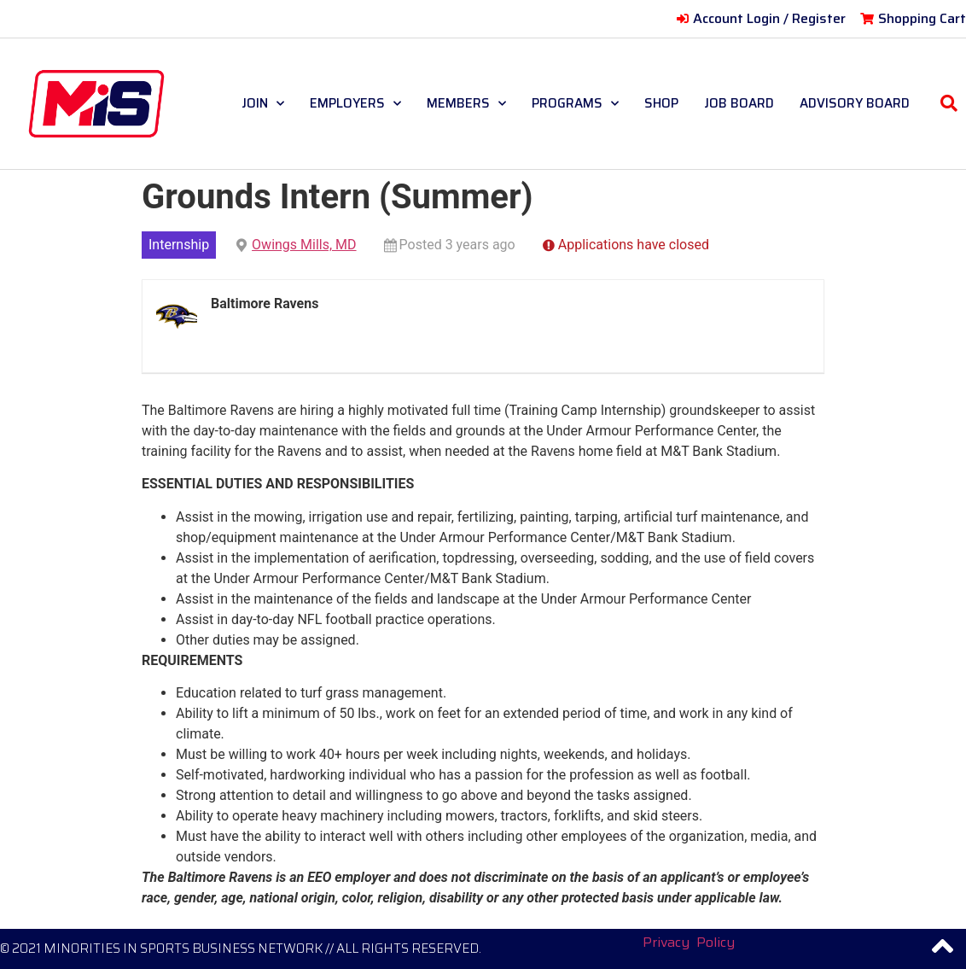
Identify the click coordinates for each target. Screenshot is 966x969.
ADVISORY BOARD (855, 103)
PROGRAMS (575, 103)
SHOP (661, 103)
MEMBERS (466, 103)
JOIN (263, 103)
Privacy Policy (689, 942)
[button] (949, 103)
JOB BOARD (739, 103)
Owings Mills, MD (304, 244)
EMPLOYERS (355, 103)
